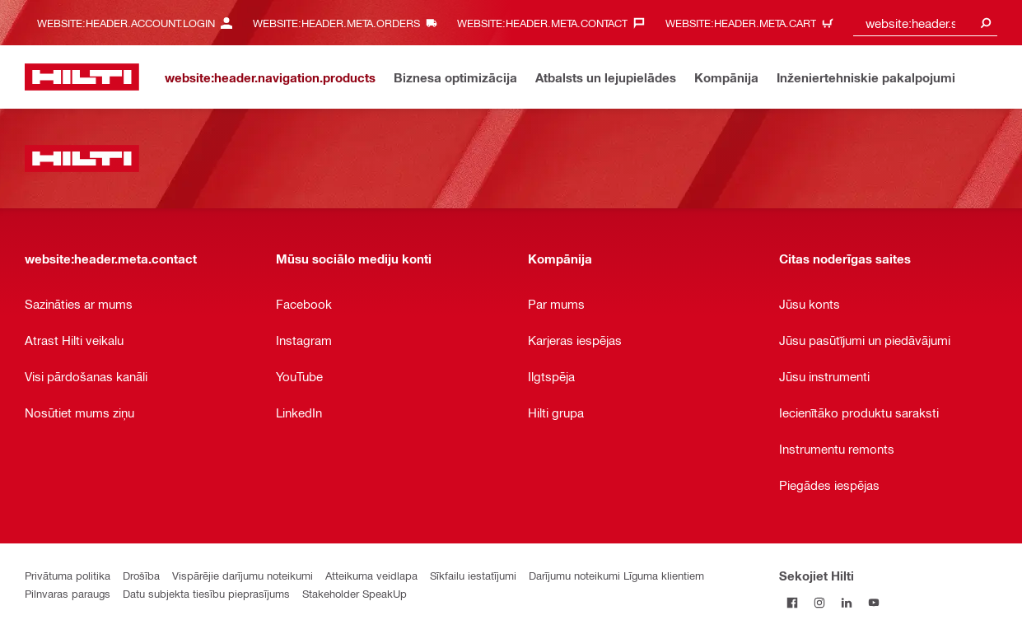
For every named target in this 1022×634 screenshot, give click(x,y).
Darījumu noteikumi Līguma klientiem (616, 575)
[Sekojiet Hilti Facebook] (792, 602)
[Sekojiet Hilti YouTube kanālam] (874, 602)
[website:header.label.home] (82, 77)
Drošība (141, 575)
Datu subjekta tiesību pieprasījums (206, 593)
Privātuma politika (67, 575)
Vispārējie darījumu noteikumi (242, 575)
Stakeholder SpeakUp (354, 593)
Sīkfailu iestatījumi (473, 575)
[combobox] (925, 22)
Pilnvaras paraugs (67, 593)
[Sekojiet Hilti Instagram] (819, 602)
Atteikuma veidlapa (371, 575)
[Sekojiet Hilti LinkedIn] (847, 602)
